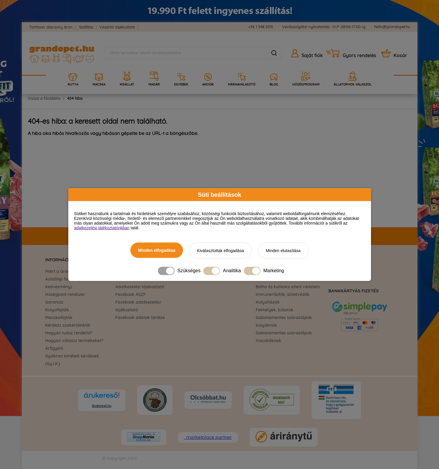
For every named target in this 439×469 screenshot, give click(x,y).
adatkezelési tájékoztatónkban (102, 227)
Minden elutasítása (283, 250)
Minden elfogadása (156, 250)
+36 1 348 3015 (260, 27)
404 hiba (74, 99)
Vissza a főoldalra (44, 99)
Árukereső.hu (101, 405)
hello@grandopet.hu (392, 27)
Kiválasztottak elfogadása (220, 250)
